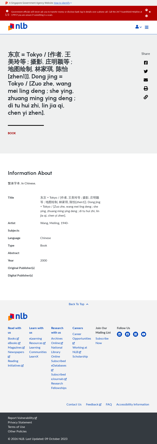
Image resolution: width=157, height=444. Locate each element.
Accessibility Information (132, 404)
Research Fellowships (59, 385)
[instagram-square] (137, 336)
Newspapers (16, 354)
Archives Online (57, 340)
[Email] (145, 82)
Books (13, 338)
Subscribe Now (102, 340)
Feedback (93, 404)
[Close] (152, 9)
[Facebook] (146, 65)
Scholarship (80, 356)
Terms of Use (16, 427)
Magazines (16, 347)
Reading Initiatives (16, 363)
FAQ (109, 404)
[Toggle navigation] (146, 27)
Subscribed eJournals (59, 376)
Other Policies (17, 431)
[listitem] (16, 331)
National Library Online (56, 351)
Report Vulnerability (22, 418)
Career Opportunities (82, 338)
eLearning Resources (37, 340)
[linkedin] (121, 336)
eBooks (14, 343)
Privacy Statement (20, 422)
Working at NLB (80, 349)
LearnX (33, 356)
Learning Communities (38, 349)
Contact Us (74, 404)
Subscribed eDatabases (58, 365)
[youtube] (145, 336)
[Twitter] (145, 73)
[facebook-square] (129, 336)
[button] (138, 27)
